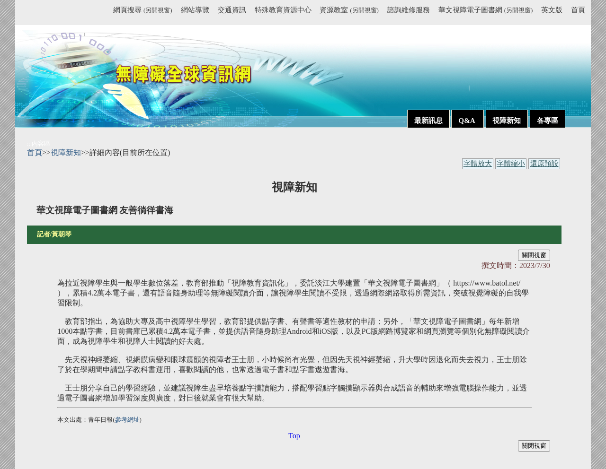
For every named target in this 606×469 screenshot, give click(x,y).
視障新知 (506, 120)
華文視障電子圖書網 (485, 10)
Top (294, 436)
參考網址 (127, 419)
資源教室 (349, 10)
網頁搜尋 (142, 10)
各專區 (547, 120)
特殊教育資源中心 (283, 10)
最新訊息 (428, 120)
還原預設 (544, 163)
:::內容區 (39, 143)
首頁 (578, 10)
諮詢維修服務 (408, 10)
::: (109, 11)
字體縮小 (511, 163)
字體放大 (477, 163)
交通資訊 (232, 10)
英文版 (551, 10)
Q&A (467, 120)
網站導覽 (195, 10)
